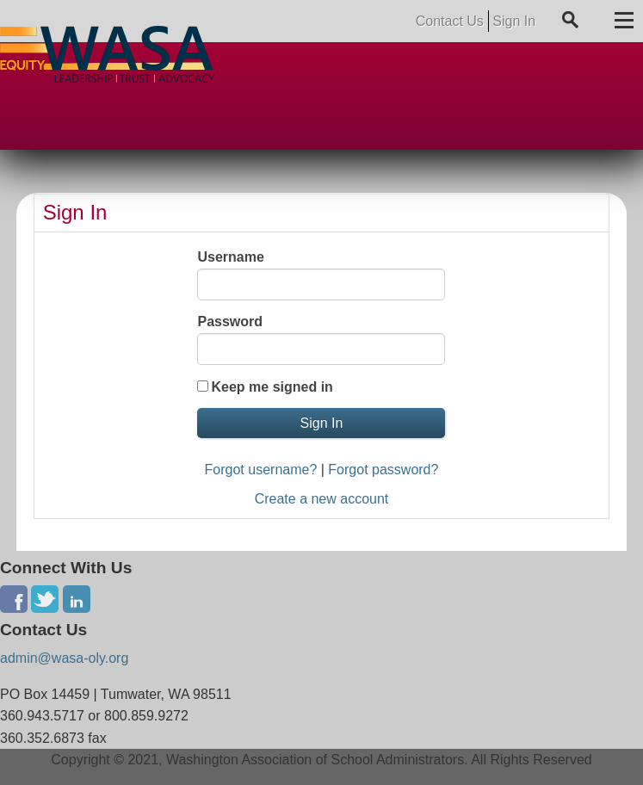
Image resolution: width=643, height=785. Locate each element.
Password (230, 321)
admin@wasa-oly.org (64, 658)
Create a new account (322, 498)
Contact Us (450, 21)
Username (230, 257)
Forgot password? (383, 469)
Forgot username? (261, 469)
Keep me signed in (271, 387)
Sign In (513, 21)
